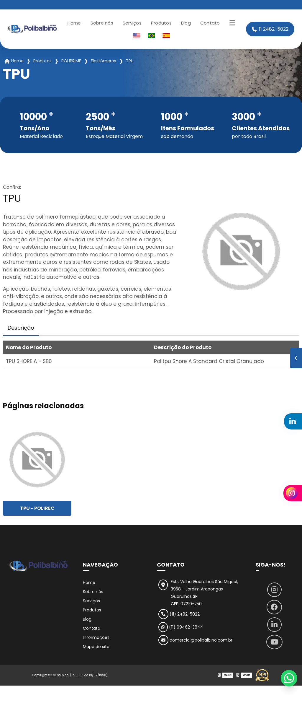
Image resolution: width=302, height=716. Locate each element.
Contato (210, 23)
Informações (96, 637)
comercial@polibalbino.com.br (195, 640)
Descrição (21, 327)
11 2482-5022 (270, 29)
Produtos (161, 23)
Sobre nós (102, 23)
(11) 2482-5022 (179, 614)
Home (74, 23)
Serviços (132, 23)
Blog (186, 23)
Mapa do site (96, 647)
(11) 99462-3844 (180, 627)
